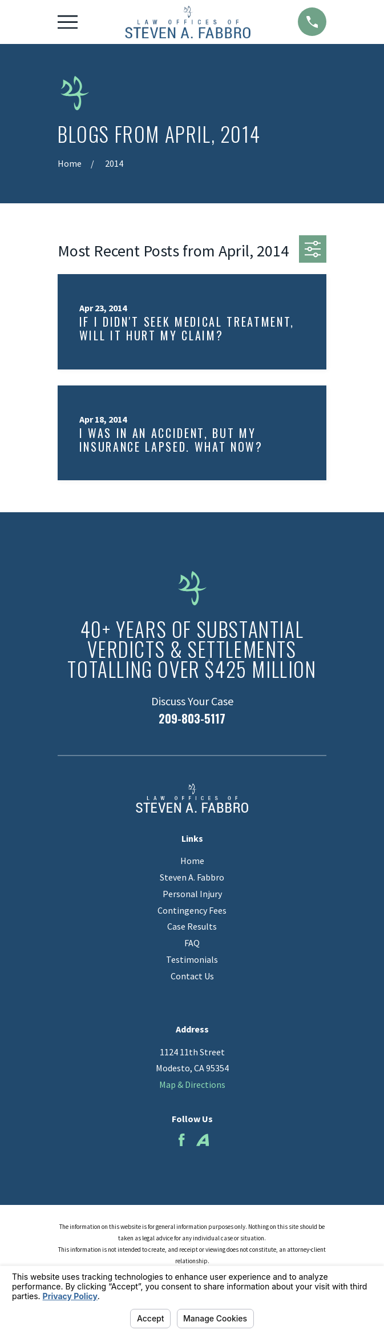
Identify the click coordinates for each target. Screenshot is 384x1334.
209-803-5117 (192, 718)
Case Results (192, 926)
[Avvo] (202, 1140)
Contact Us (192, 976)
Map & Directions (192, 1084)
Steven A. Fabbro (192, 877)
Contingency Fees (192, 910)
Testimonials (192, 959)
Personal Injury (192, 893)
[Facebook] (181, 1140)
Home (192, 860)
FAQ (192, 943)
